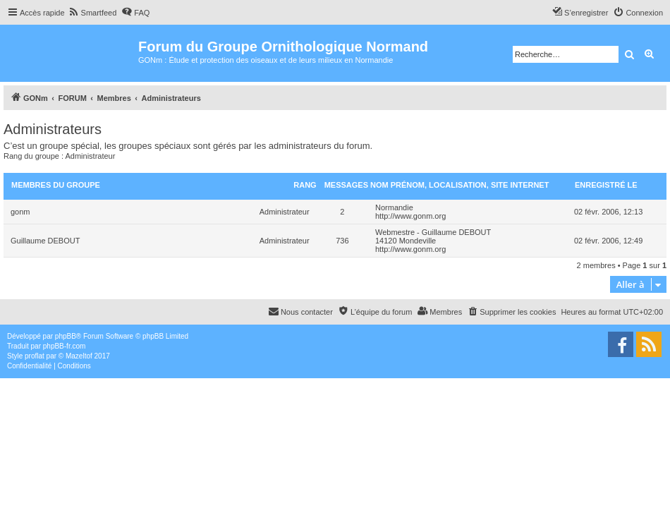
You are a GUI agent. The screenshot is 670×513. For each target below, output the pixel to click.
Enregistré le (606, 185)
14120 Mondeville (405, 240)
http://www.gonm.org (410, 216)
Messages (346, 185)
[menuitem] (92, 12)
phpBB (65, 336)
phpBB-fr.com (64, 346)
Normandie (394, 207)
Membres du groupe (55, 185)
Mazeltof (79, 356)
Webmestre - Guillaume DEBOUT (433, 232)
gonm (20, 211)
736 (342, 240)
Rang (304, 185)
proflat (34, 356)
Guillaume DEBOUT (45, 240)
